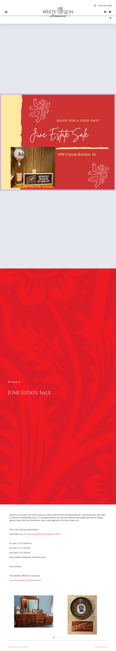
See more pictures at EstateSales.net (25, 580)
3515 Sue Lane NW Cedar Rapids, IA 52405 (42, 534)
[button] (6, 12)
